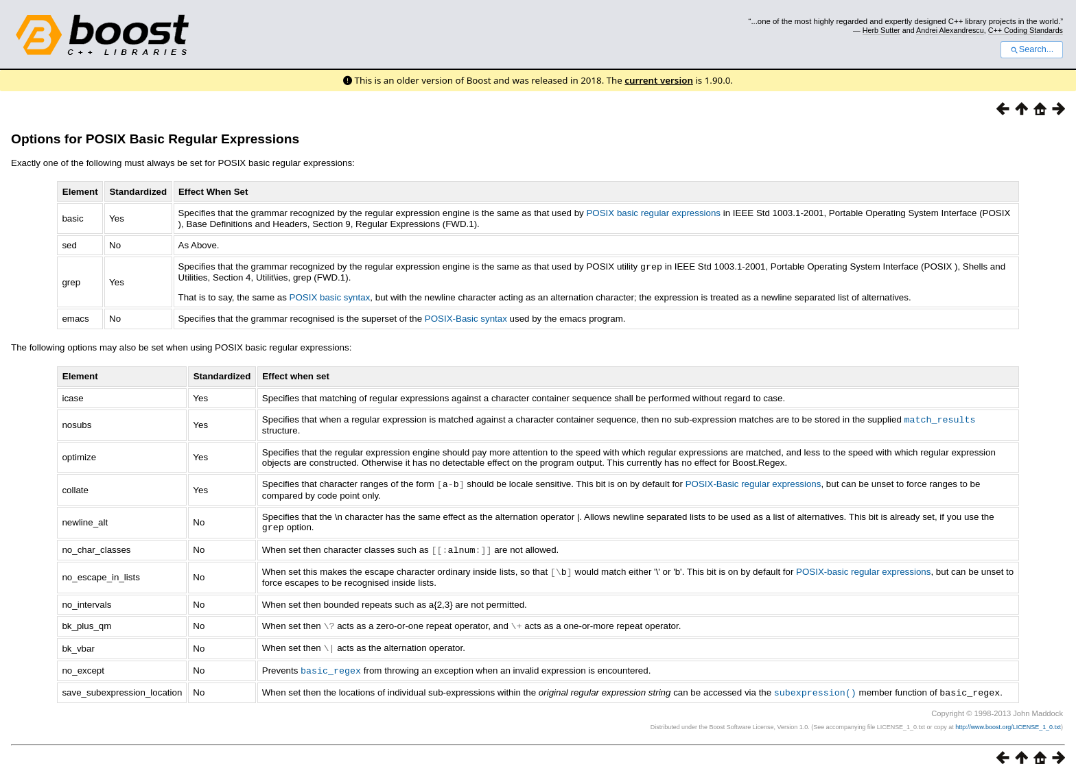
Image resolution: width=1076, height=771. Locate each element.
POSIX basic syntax (330, 297)
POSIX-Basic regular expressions (753, 482)
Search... (1031, 49)
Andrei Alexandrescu (950, 30)
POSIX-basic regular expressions (863, 568)
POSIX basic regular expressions (653, 213)
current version (658, 80)
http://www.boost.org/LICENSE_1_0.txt (1008, 720)
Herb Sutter (881, 30)
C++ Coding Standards (1025, 30)
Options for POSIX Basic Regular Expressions (155, 139)
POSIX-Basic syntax (466, 318)
